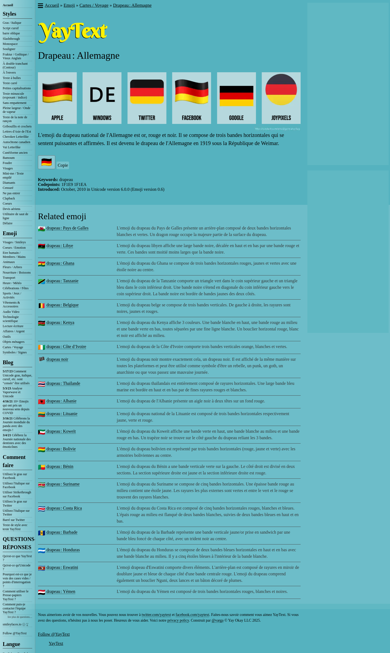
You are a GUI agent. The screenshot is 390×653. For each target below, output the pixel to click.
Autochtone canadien (16, 142)
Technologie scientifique (11, 319)
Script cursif (11, 28)
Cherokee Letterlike (16, 137)
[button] (40, 6)
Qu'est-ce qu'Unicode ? (17, 567)
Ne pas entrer (11, 193)
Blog (8, 362)
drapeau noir (57, 359)
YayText (56, 643)
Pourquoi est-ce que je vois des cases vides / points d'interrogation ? (17, 580)
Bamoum (9, 158)
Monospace (10, 44)
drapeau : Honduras (63, 549)
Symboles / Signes (15, 352)
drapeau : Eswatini (62, 567)
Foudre (7, 163)
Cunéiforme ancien (15, 153)
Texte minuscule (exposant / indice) (15, 95)
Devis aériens (11, 209)
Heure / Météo (12, 283)
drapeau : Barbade (61, 532)
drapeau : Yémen (60, 591)
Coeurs (7, 203)
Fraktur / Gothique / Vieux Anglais (16, 56)
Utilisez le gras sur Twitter (15, 503)
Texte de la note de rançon (15, 119)
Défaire (7, 223)
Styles (9, 14)
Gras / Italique (12, 23)
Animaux (9, 262)
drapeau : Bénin (59, 466)
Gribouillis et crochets (17, 126)
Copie (63, 165)
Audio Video (11, 312)
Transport (9, 278)
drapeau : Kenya (60, 322)
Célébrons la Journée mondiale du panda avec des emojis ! (16, 424)
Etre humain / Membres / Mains (14, 254)
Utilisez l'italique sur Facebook (16, 485)
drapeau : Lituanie (61, 413)
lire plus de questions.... (20, 616)
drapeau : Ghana (60, 263)
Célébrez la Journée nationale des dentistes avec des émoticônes (17, 441)
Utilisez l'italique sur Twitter (16, 512)
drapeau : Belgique (62, 305)
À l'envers (9, 72)
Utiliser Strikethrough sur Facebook (17, 494)
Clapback (9, 198)
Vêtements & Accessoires (11, 304)
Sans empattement (15, 103)
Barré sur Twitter (14, 520)
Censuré (8, 188)
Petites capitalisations (17, 88)
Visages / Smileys (14, 242)
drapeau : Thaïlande (63, 383)
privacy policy (178, 620)
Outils (7, 337)
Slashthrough (11, 39)
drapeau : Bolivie (61, 449)
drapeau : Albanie (61, 401)
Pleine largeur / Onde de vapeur (16, 110)
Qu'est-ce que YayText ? (17, 558)
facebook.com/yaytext (192, 615)
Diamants (9, 183)
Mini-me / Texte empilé (13, 175)
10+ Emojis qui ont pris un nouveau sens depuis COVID (16, 407)
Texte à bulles (12, 78)
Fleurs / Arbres (12, 267)
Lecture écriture (13, 326)
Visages (8, 168)
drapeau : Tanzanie (62, 280)
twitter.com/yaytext (156, 615)
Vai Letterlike (12, 147)
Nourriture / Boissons (17, 272)
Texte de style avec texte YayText (15, 527)
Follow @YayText (15, 633)
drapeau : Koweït (61, 431)
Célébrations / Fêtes (15, 288)
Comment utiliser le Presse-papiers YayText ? (15, 595)
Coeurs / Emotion (14, 248)
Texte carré (10, 83)
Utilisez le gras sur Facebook (15, 476)
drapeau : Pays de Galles (67, 228)
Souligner (9, 49)
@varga (217, 620)
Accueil (8, 5)
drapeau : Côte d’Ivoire (66, 346)
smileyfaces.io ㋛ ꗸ (15, 624)
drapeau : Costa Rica (64, 508)
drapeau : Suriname (62, 484)
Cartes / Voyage (13, 347)
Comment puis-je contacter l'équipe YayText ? (14, 608)
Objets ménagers (13, 342)
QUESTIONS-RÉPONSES (17, 543)
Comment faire (14, 461)
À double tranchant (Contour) (15, 65)
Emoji (10, 233)
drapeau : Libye (59, 245)
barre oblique (11, 33)
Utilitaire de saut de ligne (15, 216)
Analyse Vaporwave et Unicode (12, 392)
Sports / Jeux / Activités (12, 295)
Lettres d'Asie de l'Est (17, 131)
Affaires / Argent (14, 331)
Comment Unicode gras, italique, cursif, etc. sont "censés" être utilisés (17, 377)
